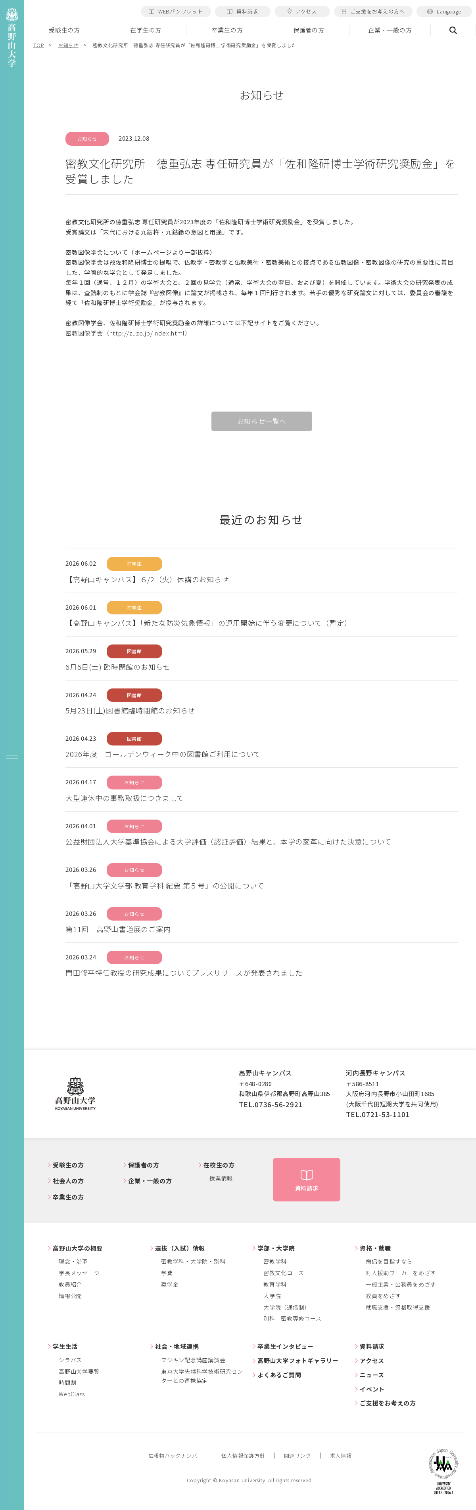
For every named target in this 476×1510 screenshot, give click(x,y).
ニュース (372, 1375)
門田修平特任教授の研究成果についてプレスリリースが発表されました (184, 972)
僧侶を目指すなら (389, 1261)
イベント (372, 1389)
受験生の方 (64, 30)
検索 (453, 30)
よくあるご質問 (279, 1375)
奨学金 (169, 1284)
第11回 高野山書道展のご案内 (118, 929)
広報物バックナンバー (175, 1455)
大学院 (272, 1296)
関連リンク (297, 1455)
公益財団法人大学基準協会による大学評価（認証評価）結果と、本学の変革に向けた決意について (228, 841)
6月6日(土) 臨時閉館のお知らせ (118, 667)
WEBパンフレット (176, 11)
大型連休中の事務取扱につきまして (124, 798)
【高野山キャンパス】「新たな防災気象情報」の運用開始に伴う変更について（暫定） (208, 623)
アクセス (302, 11)
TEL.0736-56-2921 (271, 1104)
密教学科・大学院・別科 (193, 1261)
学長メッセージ (79, 1273)
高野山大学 (75, 1094)
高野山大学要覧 (79, 1371)
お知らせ (68, 45)
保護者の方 (308, 30)
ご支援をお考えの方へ (373, 11)
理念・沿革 (73, 1261)
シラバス (70, 1360)
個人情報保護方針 (243, 1455)
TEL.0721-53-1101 (378, 1114)
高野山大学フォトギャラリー (298, 1360)
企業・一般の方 (390, 30)
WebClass (72, 1394)
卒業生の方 (227, 30)
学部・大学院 (276, 1248)
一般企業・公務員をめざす (401, 1284)
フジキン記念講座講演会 (193, 1360)
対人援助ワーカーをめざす (401, 1273)
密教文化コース (283, 1273)
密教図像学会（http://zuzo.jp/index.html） (128, 333)
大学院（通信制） (286, 1307)
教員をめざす (383, 1296)
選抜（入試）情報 (180, 1248)
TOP (38, 45)
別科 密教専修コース (292, 1318)
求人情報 (341, 1455)
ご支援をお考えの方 (388, 1403)
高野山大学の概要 (78, 1248)
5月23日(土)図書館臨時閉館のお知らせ (130, 710)
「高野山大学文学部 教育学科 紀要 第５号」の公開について (164, 885)
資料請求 (242, 11)
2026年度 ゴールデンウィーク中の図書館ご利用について (163, 754)
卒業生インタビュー (285, 1346)
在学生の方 (145, 30)
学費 (167, 1273)
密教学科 (275, 1261)
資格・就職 (375, 1248)
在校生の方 (219, 1165)
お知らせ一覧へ (262, 421)
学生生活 (65, 1346)
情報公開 (70, 1296)
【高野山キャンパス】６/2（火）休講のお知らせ (147, 579)
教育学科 (275, 1284)
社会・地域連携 (177, 1346)
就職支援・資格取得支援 (398, 1307)
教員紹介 (70, 1284)
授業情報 (221, 1178)
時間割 (67, 1382)
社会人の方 (68, 1180)
